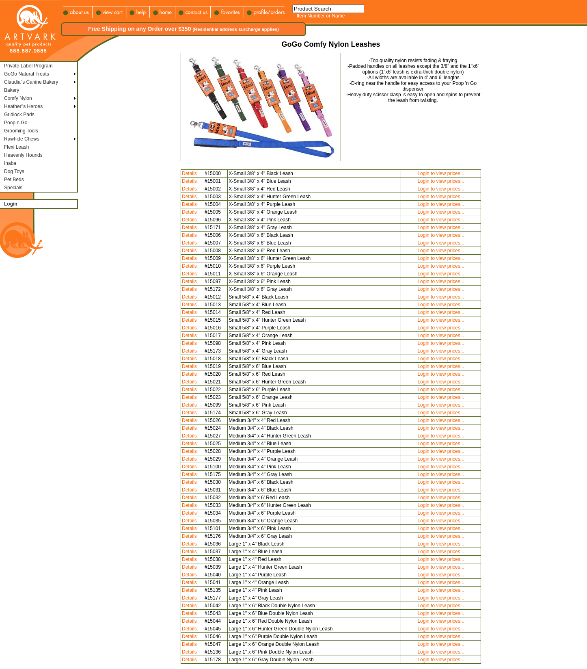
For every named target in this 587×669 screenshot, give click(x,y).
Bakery (11, 90)
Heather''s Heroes (23, 106)
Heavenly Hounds (23, 155)
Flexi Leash (16, 147)
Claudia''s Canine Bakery (31, 82)
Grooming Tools (21, 131)
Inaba (10, 163)
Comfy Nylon (18, 98)
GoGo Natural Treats (26, 74)
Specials (13, 188)
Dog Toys (14, 171)
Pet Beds (14, 179)
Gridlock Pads (19, 114)
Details (189, 173)
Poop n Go (15, 123)
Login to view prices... (440, 173)
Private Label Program (28, 66)
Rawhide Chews (21, 139)
